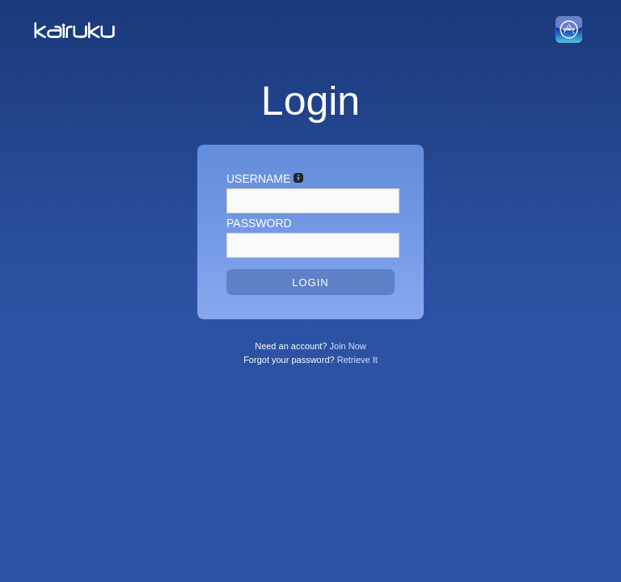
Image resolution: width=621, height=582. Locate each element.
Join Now (348, 346)
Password (259, 223)
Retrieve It (357, 360)
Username (264, 177)
